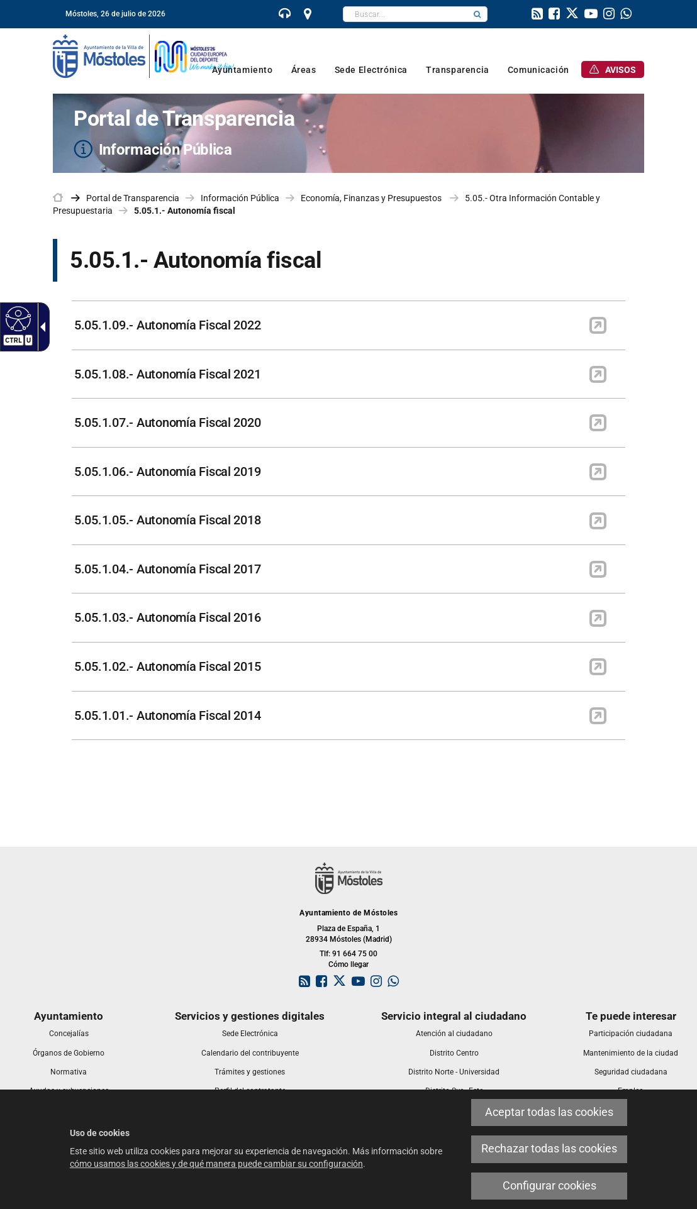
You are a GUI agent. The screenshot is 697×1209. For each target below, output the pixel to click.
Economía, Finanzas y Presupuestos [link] (372, 198)
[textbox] (405, 14)
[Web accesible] (17, 318)
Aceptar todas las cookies (549, 1112)
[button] (477, 14)
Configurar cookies (549, 1185)
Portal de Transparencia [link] (132, 198)
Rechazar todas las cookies (549, 1148)
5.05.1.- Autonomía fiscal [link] (184, 211)
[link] (285, 15)
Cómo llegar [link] (348, 964)
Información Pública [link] (240, 198)
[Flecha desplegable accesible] (40, 327)
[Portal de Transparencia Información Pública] (348, 133)
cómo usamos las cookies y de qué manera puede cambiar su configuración (216, 1164)
